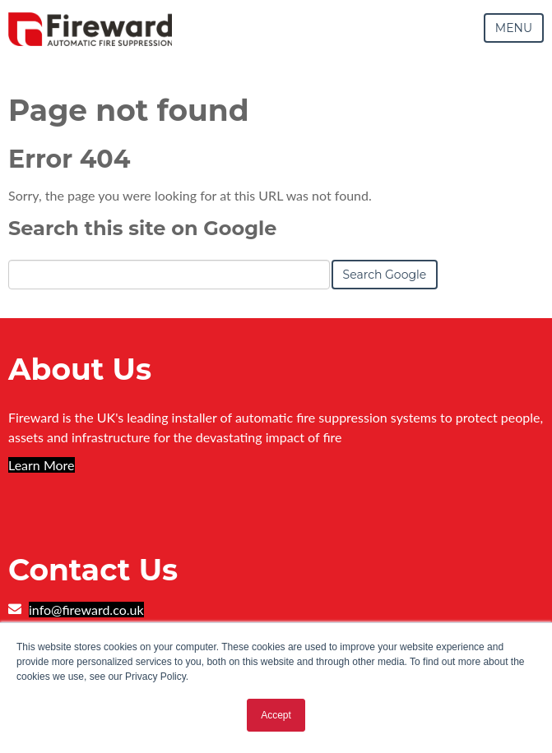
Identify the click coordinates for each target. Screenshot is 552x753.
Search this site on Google (142, 228)
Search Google (385, 274)
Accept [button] (276, 715)
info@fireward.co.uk (86, 609)
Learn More (41, 465)
